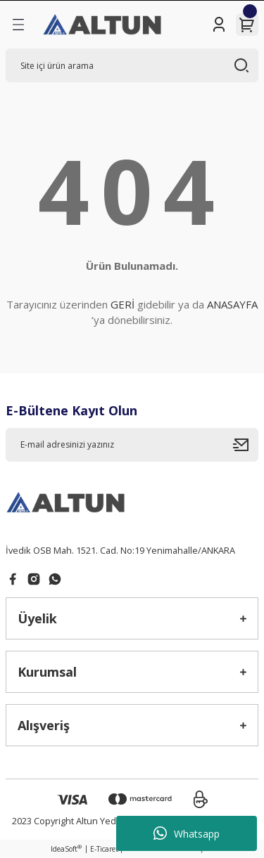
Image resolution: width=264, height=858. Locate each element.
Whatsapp (186, 833)
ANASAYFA (232, 304)
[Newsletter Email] (132, 445)
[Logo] (103, 24)
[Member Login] (219, 24)
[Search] (132, 65)
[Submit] (245, 445)
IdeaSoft (66, 849)
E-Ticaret (104, 849)
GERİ (122, 304)
